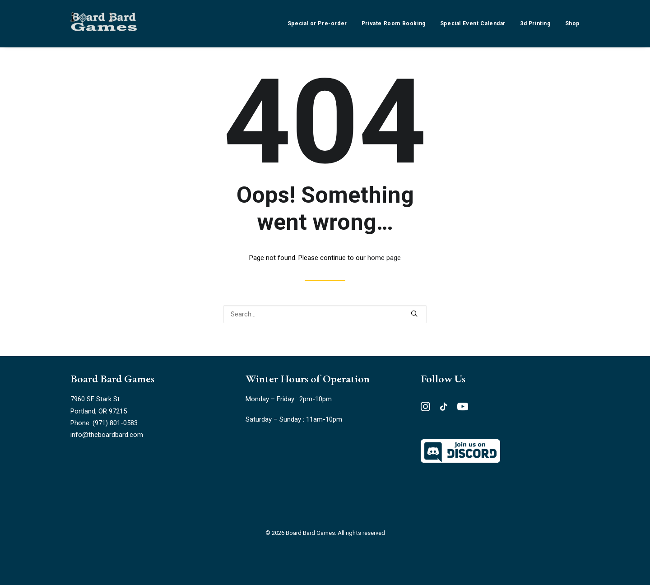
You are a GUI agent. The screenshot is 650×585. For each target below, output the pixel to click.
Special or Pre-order (317, 23)
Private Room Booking (394, 23)
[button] (414, 313)
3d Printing (535, 23)
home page (384, 258)
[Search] (325, 314)
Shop (572, 23)
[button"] (425, 409)
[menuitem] (320, 23)
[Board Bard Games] (103, 23)
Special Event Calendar (473, 23)
